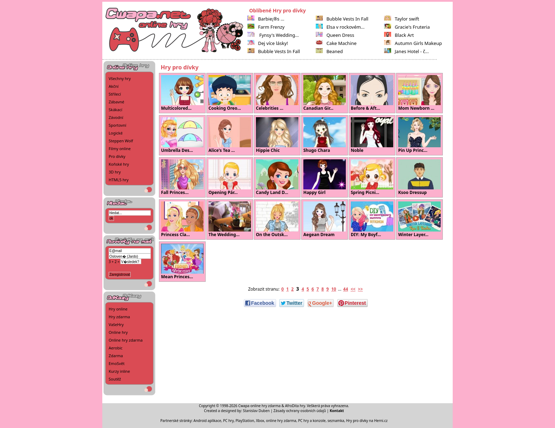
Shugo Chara (324, 135)
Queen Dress (335, 35)
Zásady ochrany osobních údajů (300, 410)
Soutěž (115, 379)
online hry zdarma (281, 420)
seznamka (335, 420)
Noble (372, 135)
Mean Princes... (182, 262)
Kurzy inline (119, 371)
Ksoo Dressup (419, 177)
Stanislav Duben (256, 410)
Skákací (115, 109)
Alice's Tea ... (229, 135)
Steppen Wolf (121, 140)
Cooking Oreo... (229, 93)
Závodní (116, 117)
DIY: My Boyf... (372, 219)
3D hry (115, 172)
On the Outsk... (277, 219)
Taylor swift (401, 19)
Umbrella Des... (182, 135)
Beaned (329, 51)
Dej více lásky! (267, 43)
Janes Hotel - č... (406, 51)
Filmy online (120, 148)
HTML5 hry (118, 179)
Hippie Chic (277, 135)
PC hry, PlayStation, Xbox (243, 420)
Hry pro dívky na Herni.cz (367, 420)
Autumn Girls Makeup (413, 43)
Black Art (399, 35)
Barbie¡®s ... (265, 19)
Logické (115, 133)
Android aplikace (207, 420)
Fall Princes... (182, 177)
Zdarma (116, 355)
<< (352, 289)
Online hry (118, 332)
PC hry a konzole (312, 420)
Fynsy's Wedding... (273, 35)
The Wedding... (229, 219)
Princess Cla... (182, 219)
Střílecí (115, 94)
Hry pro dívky (180, 67)
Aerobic (115, 347)
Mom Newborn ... (419, 93)
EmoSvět (117, 363)
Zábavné (116, 101)
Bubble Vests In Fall (273, 51)
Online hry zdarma (126, 340)
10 (333, 289)
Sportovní (117, 125)
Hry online (118, 309)
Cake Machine (336, 43)
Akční (114, 86)
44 (345, 289)
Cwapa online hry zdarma (259, 405)
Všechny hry (120, 78)
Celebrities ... (277, 93)
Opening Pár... (229, 177)
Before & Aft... (372, 93)
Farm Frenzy (266, 27)
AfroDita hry (295, 405)
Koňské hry (119, 164)
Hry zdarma (119, 316)
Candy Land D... (277, 177)
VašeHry (116, 324)
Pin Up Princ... (419, 135)
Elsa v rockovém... (340, 27)
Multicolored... (182, 93)
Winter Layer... (419, 219)
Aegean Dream (324, 219)
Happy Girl (324, 177)
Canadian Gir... (324, 93)
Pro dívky (117, 156)
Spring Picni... (372, 177)
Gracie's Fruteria (407, 27)
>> (360, 289)
